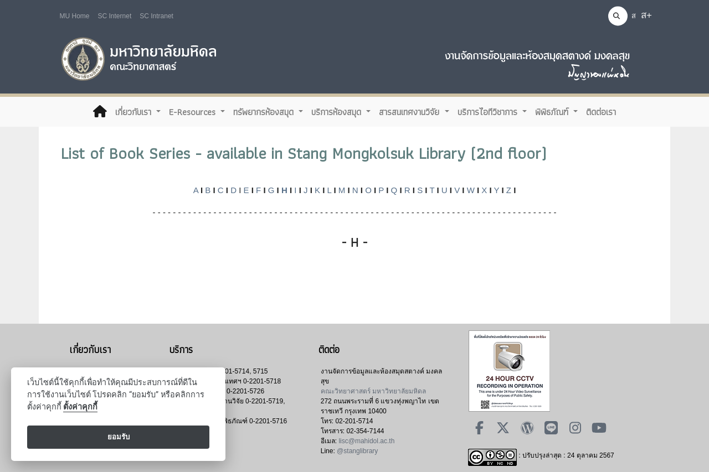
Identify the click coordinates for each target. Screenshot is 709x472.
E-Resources (193, 112)
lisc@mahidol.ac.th (366, 441)
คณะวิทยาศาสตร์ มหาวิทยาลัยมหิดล (373, 391)
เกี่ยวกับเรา (134, 112)
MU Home (75, 16)
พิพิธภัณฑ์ (553, 112)
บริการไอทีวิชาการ (489, 112)
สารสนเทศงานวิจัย (410, 112)
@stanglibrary (357, 451)
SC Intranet (156, 16)
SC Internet (115, 16)
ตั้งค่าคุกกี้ (80, 407)
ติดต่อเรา (601, 112)
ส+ (646, 15)
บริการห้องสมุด (337, 112)
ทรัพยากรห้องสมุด (264, 112)
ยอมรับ (118, 437)
